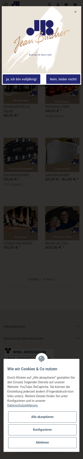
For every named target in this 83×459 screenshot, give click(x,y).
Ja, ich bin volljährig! (21, 79)
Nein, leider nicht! (63, 79)
